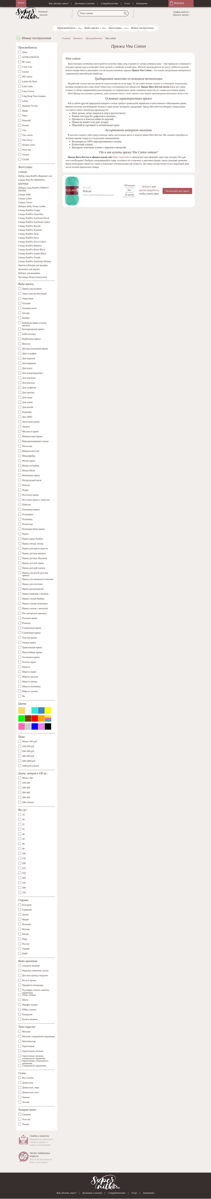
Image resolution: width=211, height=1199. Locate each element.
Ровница (26, 623)
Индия (25, 919)
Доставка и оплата (85, 3)
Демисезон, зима (30, 1087)
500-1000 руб (28, 761)
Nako (24, 115)
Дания (25, 914)
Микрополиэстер (30, 451)
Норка (25, 490)
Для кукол (27, 368)
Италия (26, 929)
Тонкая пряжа (29, 642)
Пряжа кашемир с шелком (35, 594)
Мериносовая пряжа (32, 436)
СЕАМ (25, 159)
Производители (66, 27)
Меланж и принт (30, 431)
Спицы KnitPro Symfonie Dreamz (34, 261)
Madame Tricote (30, 106)
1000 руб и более (30, 766)
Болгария (26, 905)
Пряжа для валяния (32, 288)
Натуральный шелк (31, 480)
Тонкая (25, 1124)
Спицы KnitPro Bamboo (30, 246)
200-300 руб (28, 751)
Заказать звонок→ (182, 15)
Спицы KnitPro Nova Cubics (32, 242)
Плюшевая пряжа (31, 509)
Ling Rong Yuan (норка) (34, 96)
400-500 (26, 797)
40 (23, 834)
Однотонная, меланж (32, 1051)
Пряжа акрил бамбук (32, 538)
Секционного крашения (34, 1065)
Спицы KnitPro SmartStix (30, 214)
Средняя (26, 1114)
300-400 (26, 792)
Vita (24, 130)
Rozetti (25, 125)
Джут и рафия (29, 353)
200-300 (26, 788)
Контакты (141, 3)
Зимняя (26, 1097)
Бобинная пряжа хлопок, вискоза (34, 324)
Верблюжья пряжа (31, 339)
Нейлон (26, 485)
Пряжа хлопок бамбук (33, 598)
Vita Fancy (27, 140)
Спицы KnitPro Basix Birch (31, 249)
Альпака (26, 303)
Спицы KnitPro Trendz (29, 257)
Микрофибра (28, 456)
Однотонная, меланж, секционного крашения (33, 1056)
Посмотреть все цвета (177, 191)
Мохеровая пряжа (31, 475)
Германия (27, 909)
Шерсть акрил (29, 671)
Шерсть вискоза (30, 676)
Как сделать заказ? (58, 3)
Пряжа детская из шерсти (35, 548)
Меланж (26, 1031)
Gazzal (25, 71)
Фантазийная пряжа (32, 652)
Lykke (25, 101)
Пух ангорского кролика (34, 613)
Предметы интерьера (32, 985)
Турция (25, 948)
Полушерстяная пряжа (33, 529)
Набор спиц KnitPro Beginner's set (35, 176)
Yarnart (25, 154)
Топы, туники (29, 995)
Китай (25, 934)
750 (24, 892)
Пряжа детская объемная (34, 558)
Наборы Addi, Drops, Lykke (31, 206)
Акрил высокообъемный (34, 293)
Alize (24, 52)
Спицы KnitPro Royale (29, 226)
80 (23, 844)
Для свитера (28, 392)
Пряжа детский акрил (33, 563)
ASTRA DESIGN (30, 57)
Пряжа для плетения (32, 584)
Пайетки (26, 504)
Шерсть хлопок (30, 691)
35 (23, 829)
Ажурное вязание (31, 965)
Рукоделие (27, 1014)
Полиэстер (27, 524)
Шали (25, 1000)
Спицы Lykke (25, 198)
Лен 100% (27, 417)
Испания (26, 924)
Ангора (25, 313)
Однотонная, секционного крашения (35, 1061)
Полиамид (27, 519)
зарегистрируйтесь (149, 190)
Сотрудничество (109, 3)
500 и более (28, 802)
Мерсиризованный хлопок (35, 441)
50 (23, 839)
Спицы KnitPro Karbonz (30, 230)
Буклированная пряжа (33, 329)
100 (24, 853)
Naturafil (26, 120)
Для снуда (27, 397)
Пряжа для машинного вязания (37, 579)
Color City (27, 67)
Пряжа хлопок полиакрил (35, 603)
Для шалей (27, 407)
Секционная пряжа (31, 628)
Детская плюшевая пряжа (35, 348)
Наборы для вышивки (29, 273)
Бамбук (26, 318)
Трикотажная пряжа (32, 647)
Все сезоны (27, 1078)
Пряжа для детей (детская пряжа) (35, 574)
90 (23, 848)
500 (24, 887)
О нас (127, 3)
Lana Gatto (27, 86)
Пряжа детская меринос (34, 553)
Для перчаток (29, 378)
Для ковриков (29, 363)
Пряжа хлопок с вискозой (35, 608)
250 (24, 873)
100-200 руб (28, 746)
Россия (25, 944)
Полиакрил (27, 514)
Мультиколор (28, 1041)
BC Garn (26, 62)
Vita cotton (27, 135)
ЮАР (25, 953)
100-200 (26, 783)
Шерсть (26, 667)
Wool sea (26, 149)
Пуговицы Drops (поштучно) (32, 277)
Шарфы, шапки (30, 1004)
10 (23, 814)
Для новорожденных (32, 373)
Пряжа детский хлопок (33, 568)
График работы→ (182, 12)
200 (24, 863)
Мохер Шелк (28, 470)
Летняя (25, 1102)
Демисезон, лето (30, 1092)
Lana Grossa (28, 91)
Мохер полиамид (30, 465)
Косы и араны (29, 980)
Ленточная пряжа (31, 421)
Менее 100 (27, 778)
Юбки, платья (29, 1009)
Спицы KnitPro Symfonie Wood (33, 218)
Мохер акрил (28, 460)
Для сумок (27, 402)
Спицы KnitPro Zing (28, 234)
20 (23, 819)
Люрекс (26, 426)
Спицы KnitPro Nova (28, 238)
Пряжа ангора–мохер (32, 543)
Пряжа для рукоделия (33, 589)
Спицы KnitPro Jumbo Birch (32, 253)
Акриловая (27, 298)
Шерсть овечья (29, 681)
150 (24, 858)
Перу (24, 939)
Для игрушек (28, 358)
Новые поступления (142, 27)
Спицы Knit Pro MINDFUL (31, 180)
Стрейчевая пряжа (31, 632)
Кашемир (27, 412)
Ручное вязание (30, 1019)
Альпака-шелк (29, 308)
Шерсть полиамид (31, 686)
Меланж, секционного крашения (38, 1036)
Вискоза (26, 343)
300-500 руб (28, 756)
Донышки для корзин (29, 269)
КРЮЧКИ (23, 184)
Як (23, 696)
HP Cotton (27, 76)
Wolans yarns (28, 145)
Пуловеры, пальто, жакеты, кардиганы (35, 990)
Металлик (27, 446)
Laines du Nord (29, 81)
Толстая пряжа (29, 637)
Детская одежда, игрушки (35, 975)
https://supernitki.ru (122, 157)
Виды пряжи (91, 27)
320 (24, 883)
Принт (25, 534)
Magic (25, 110)
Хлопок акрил (29, 662)
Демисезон (27, 1082)
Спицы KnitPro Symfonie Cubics (34, 222)
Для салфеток (29, 387)
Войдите (146, 186)
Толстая (26, 1119)
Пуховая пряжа (29, 618)
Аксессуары (115, 27)
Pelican (87, 191)
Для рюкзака (28, 382)
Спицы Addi (24, 194)
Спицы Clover (25, 202)
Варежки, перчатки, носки (35, 970)
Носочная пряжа (30, 495)
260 (24, 878)
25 (23, 824)
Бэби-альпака (29, 334)
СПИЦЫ (22, 172)
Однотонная (28, 1046)
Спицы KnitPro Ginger (29, 210)
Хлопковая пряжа (31, 657)
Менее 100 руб (29, 741)
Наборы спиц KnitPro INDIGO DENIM (33, 189)
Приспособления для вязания (32, 265)
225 (24, 868)
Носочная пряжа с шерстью (36, 499)
